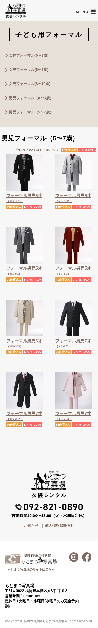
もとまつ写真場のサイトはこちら (31, 569)
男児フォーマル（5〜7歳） (31, 112)
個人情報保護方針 (59, 526)
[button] (82, 12)
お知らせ (31, 526)
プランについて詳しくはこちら (36, 150)
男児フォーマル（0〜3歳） (31, 98)
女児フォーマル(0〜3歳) (28, 55)
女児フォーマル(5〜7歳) (28, 69)
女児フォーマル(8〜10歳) (29, 84)
